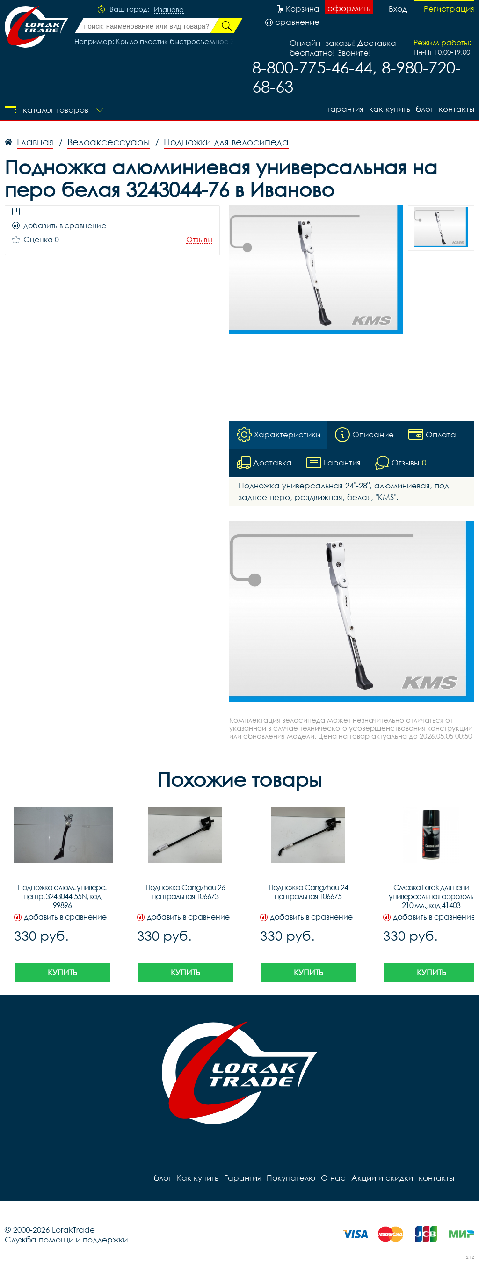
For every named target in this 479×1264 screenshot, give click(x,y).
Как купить (389, 109)
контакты (456, 109)
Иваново (169, 10)
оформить (348, 8)
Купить (62, 972)
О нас (333, 1178)
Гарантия (345, 109)
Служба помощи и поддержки (66, 1239)
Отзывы (199, 240)
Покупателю (291, 1178)
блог (424, 109)
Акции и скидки (382, 1178)
